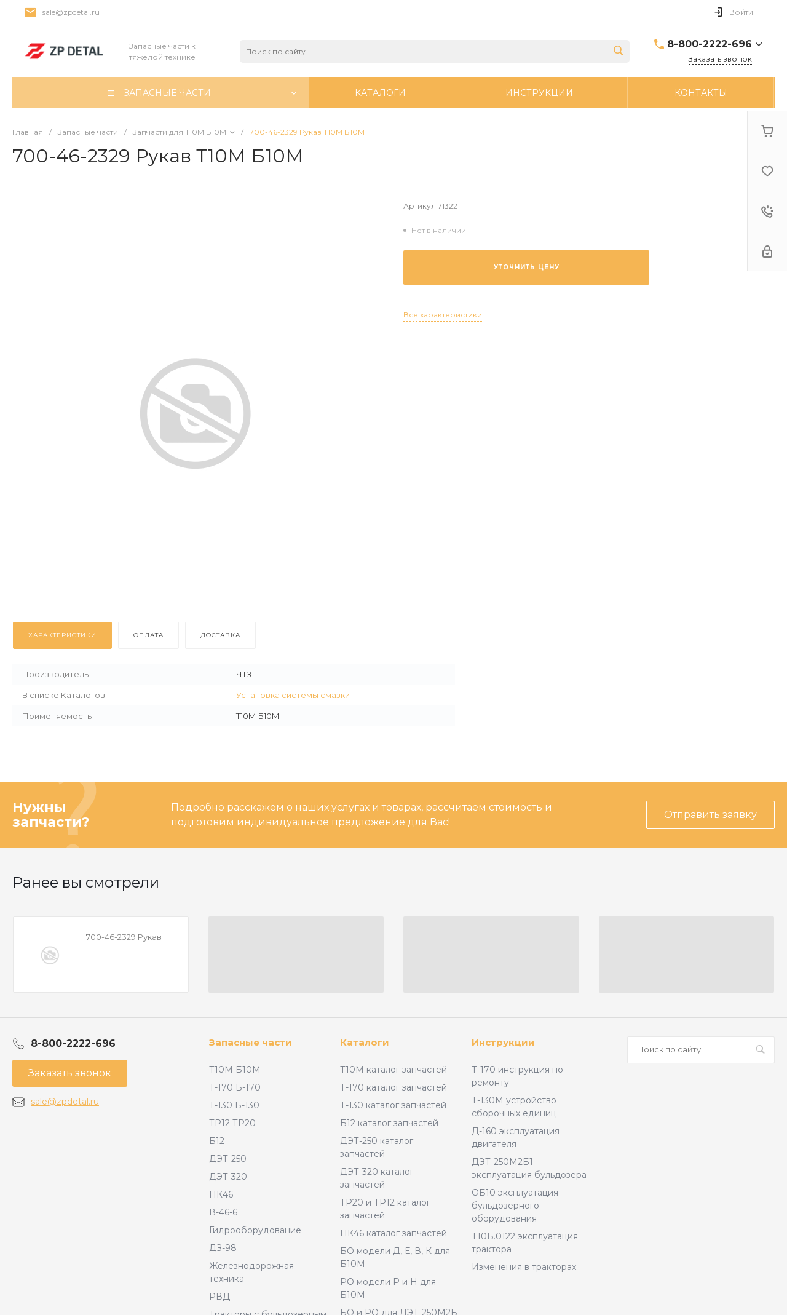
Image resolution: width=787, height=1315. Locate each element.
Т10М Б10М (235, 1069)
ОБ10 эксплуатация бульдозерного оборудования (515, 1205)
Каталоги (364, 1042)
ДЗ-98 (223, 1247)
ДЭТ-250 (228, 1158)
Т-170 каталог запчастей (393, 1087)
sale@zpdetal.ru (71, 12)
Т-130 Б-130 (234, 1105)
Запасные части (250, 1042)
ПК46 (221, 1194)
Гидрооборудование (255, 1230)
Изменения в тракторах (524, 1267)
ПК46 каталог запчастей (393, 1233)
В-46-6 (223, 1212)
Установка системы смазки (293, 695)
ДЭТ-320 (228, 1176)
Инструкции (503, 1042)
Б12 (216, 1140)
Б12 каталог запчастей (389, 1123)
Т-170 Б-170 (235, 1087)
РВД (219, 1296)
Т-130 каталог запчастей (393, 1105)
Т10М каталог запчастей (393, 1069)
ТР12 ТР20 (232, 1123)
